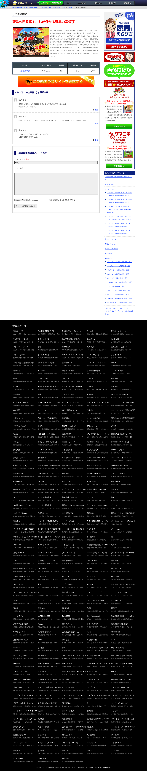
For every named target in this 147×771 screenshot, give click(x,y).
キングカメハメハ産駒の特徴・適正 (118, 266)
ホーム (69, 3)
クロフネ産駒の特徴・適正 (116, 286)
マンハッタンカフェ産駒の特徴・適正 (119, 282)
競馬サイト (71, 8)
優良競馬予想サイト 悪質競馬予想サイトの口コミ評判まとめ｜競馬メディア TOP (38, 8)
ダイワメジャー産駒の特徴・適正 (118, 270)
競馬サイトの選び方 (111, 249)
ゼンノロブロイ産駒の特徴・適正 (118, 294)
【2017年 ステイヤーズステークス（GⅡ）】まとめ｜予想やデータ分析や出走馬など (119, 311)
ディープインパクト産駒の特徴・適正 (119, 262)
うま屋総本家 (24, 71)
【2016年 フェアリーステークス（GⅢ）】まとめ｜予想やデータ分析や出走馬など (119, 209)
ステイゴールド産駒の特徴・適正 (118, 274)
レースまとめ (82, 3)
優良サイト (98, 3)
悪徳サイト (112, 3)
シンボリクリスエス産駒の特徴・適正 (119, 302)
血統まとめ (127, 3)
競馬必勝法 (108, 253)
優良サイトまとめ (110, 239)
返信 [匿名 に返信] (96, 110)
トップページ (109, 184)
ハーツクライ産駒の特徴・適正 (117, 278)
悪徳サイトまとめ (110, 244)
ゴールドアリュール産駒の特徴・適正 (119, 298)
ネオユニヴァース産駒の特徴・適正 (118, 290)
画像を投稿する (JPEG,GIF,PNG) (62, 204)
